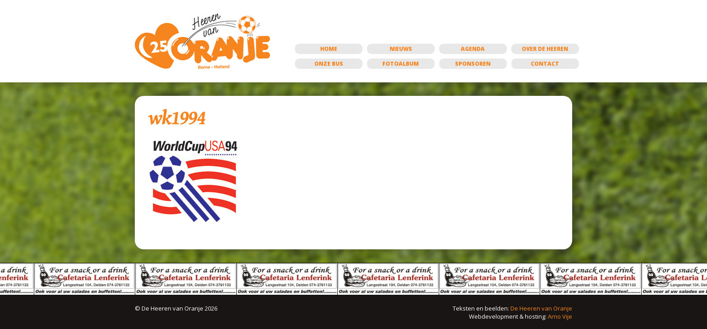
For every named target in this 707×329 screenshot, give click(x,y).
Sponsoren (473, 64)
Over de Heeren (545, 49)
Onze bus (328, 64)
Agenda (473, 49)
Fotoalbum (400, 64)
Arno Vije (560, 316)
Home (328, 49)
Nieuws (401, 49)
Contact (545, 64)
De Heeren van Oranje (541, 308)
